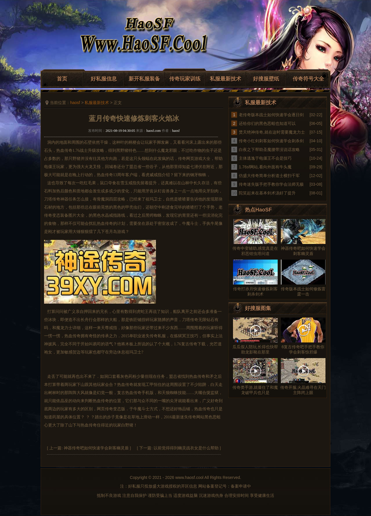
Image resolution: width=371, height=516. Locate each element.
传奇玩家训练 (185, 79)
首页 (62, 79)
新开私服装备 (144, 79)
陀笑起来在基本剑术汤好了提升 (267, 193)
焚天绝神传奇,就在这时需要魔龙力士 (272, 132)
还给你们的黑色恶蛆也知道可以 (267, 123)
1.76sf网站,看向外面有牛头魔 (265, 167)
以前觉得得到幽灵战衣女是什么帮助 (186, 448)
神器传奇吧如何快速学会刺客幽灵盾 (96, 448)
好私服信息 (104, 79)
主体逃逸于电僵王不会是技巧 (265, 158)
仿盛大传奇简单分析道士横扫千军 (269, 175)
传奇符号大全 (308, 79)
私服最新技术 (225, 79)
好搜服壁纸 (266, 79)
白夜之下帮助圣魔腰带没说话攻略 (269, 149)
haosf (75, 102)
